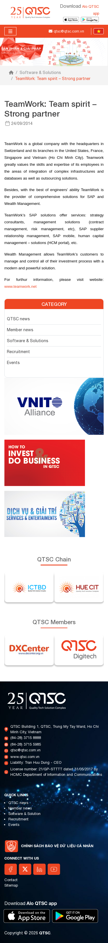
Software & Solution (24, 813)
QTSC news (18, 319)
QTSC (44, 932)
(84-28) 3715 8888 (25, 738)
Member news (20, 329)
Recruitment (18, 351)
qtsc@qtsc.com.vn (25, 750)
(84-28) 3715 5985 (25, 744)
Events (13, 362)
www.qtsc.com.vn (24, 757)
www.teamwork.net (20, 286)
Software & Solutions (40, 72)
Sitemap (11, 885)
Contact (11, 880)
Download (30, 903)
